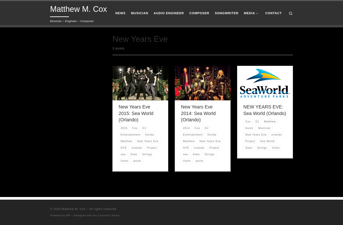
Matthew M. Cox (74, 209)
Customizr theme (109, 215)
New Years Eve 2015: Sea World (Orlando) (136, 113)
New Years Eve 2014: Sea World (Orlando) (198, 113)
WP (68, 215)
